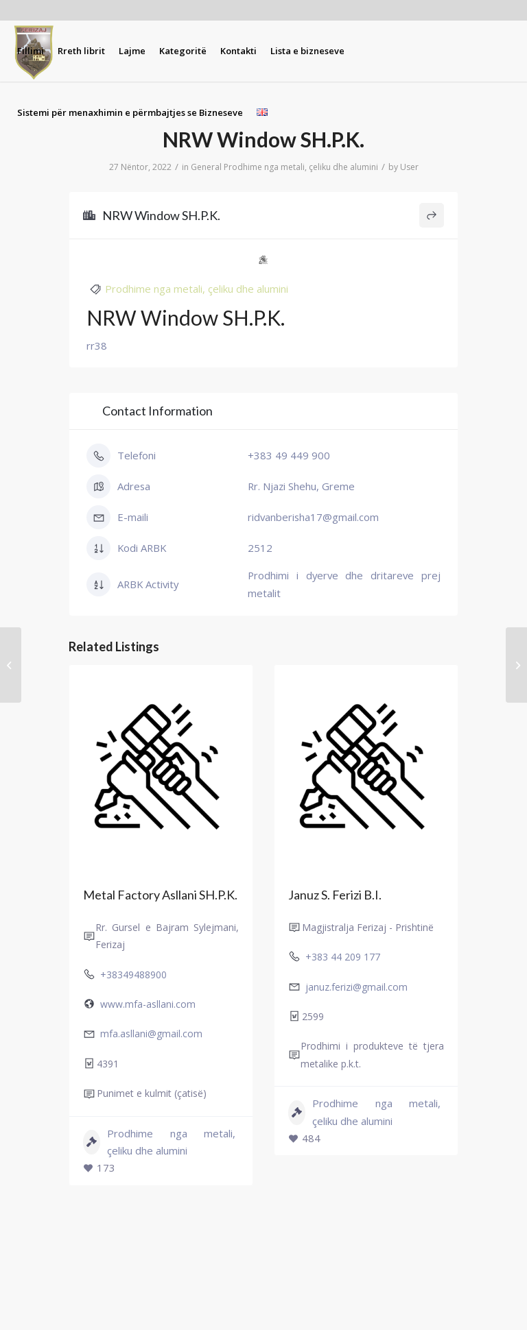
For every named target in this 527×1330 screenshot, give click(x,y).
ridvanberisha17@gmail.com (313, 517)
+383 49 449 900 (289, 455)
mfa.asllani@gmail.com (151, 1033)
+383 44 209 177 (342, 956)
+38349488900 (133, 973)
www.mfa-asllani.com (148, 1004)
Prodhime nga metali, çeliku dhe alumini (301, 167)
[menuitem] (30, 51)
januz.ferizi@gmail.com (356, 986)
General (206, 167)
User (409, 167)
